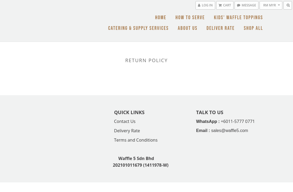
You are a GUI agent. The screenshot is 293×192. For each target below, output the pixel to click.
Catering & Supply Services (138, 28)
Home (160, 17)
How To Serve (190, 17)
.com (243, 130)
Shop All (253, 28)
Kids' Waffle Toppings (238, 17)
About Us (187, 28)
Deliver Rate (221, 28)
